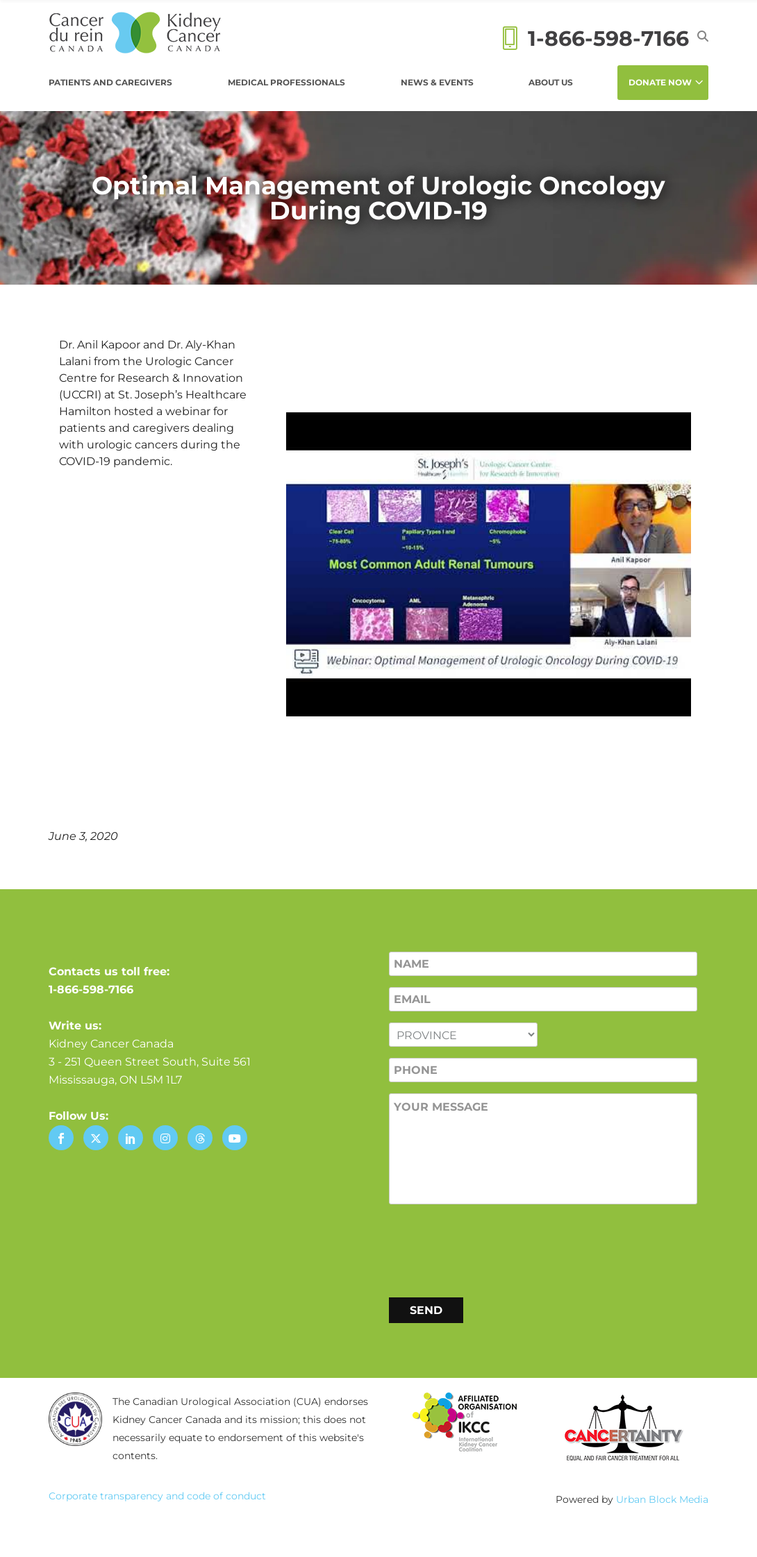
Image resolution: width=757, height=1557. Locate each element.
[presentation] (494, 1248)
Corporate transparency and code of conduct (157, 1496)
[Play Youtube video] (488, 564)
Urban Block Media (662, 1499)
